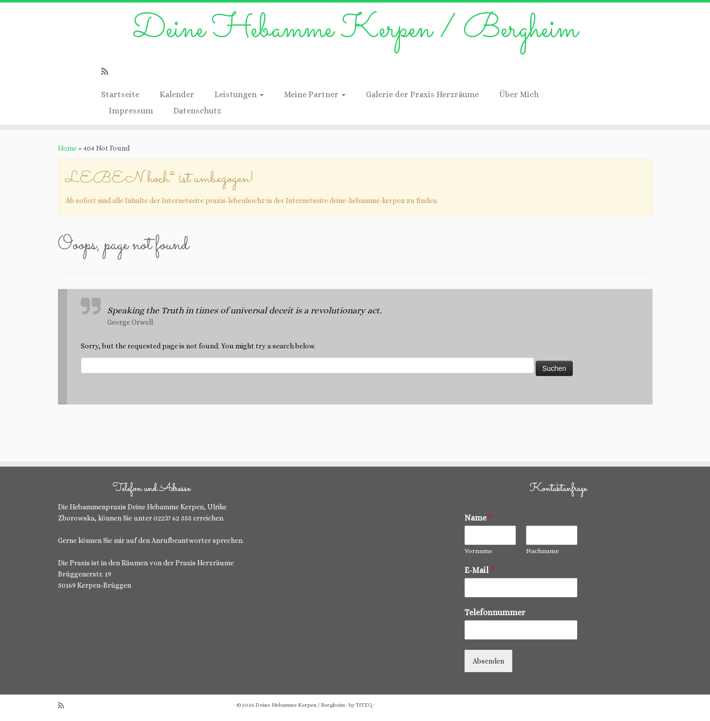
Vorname (478, 551)
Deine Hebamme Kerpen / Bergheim (355, 30)
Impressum (131, 111)
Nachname (542, 551)
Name (479, 518)
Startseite (120, 94)
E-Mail (480, 570)
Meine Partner (315, 94)
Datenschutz (197, 111)
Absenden (488, 661)
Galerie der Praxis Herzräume (422, 94)
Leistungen (239, 94)
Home (67, 148)
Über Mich (519, 94)
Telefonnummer (495, 612)
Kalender (177, 94)
